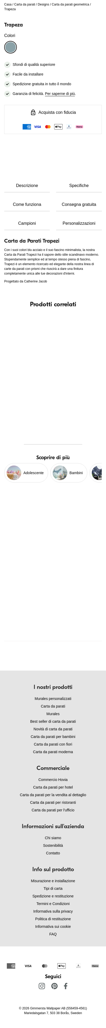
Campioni (27, 223)
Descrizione (27, 185)
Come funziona (27, 204)
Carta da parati (24, 4)
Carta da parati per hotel (53, 787)
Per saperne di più (60, 94)
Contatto (53, 853)
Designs (43, 4)
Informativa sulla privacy (53, 911)
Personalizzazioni (79, 223)
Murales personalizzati (53, 699)
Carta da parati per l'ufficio (53, 810)
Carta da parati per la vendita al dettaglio (53, 795)
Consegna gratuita (79, 204)
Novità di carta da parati (53, 729)
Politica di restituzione (53, 919)
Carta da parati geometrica (70, 4)
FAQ (53, 934)
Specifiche (79, 185)
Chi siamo (53, 838)
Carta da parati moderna (53, 752)
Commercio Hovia (53, 780)
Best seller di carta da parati (53, 721)
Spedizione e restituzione (52, 896)
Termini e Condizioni (52, 904)
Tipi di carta (53, 888)
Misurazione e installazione (53, 881)
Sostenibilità (53, 845)
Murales (53, 714)
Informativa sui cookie (53, 926)
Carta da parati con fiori (53, 744)
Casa (8, 4)
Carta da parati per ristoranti (53, 802)
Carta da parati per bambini (53, 737)
